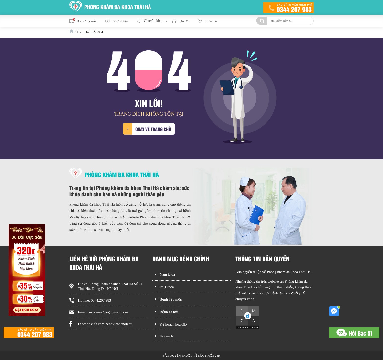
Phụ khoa (167, 287)
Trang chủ (71, 31)
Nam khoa (167, 274)
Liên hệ (211, 21)
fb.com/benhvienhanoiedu (113, 324)
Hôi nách (166, 336)
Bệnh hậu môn (171, 299)
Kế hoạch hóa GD (173, 324)
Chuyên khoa (153, 20)
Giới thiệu (120, 21)
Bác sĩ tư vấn (87, 21)
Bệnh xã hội (169, 312)
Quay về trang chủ (153, 129)
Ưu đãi (184, 21)
